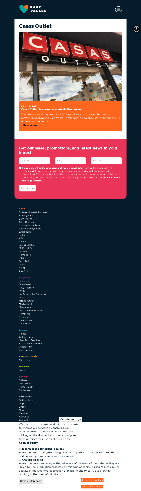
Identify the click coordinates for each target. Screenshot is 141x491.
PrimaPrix (24, 314)
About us (24, 416)
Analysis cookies (32, 459)
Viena (22, 268)
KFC (21, 238)
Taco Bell (24, 261)
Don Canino (25, 284)
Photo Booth (26, 387)
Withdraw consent (92, 486)
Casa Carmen (26, 222)
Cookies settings (70, 419)
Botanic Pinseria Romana (33, 212)
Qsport (23, 370)
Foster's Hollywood (30, 228)
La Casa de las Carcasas (32, 294)
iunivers (23, 235)
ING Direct (25, 383)
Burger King (25, 218)
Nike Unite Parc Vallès (31, 310)
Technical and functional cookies (43, 448)
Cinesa (22, 333)
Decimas (24, 281)
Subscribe (27, 188)
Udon (22, 264)
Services (23, 413)
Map (21, 403)
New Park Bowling (29, 340)
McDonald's (25, 248)
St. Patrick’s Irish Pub (31, 343)
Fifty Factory (26, 287)
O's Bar (23, 251)
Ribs (21, 258)
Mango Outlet (26, 301)
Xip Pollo (24, 271)
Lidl (21, 297)
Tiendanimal (26, 320)
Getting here (26, 400)
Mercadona (25, 307)
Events (22, 407)
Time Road (25, 323)
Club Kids (24, 360)
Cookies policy (28, 442)
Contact (23, 420)
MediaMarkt (25, 304)
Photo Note (25, 390)
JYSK (22, 291)
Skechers (24, 317)
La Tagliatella (26, 245)
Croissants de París (29, 225)
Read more (30, 125)
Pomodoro (25, 254)
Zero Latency (26, 350)
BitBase (23, 380)
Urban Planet (26, 346)
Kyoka (22, 241)
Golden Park (26, 337)
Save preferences (30, 481)
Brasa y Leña (26, 215)
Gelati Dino (25, 232)
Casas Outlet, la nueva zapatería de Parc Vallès (51, 109)
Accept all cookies (92, 480)
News (22, 410)
